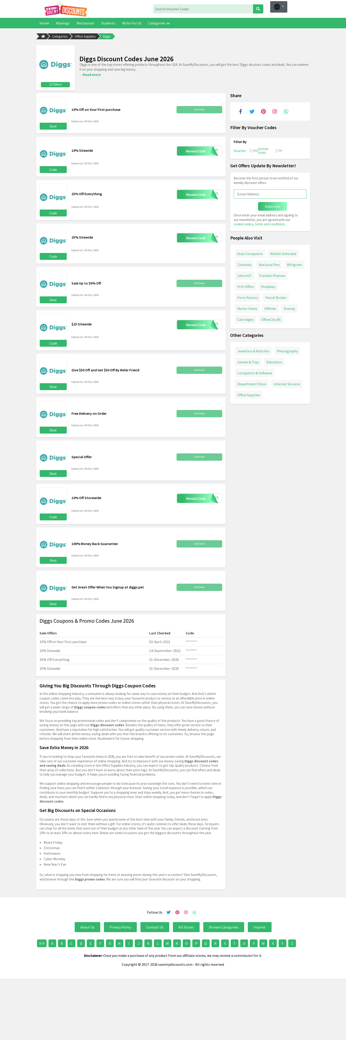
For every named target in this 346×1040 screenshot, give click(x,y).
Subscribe (272, 205)
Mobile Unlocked (283, 252)
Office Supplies (85, 36)
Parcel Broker (276, 296)
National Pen (269, 263)
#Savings (63, 23)
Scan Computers (250, 252)
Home (44, 23)
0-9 (41, 942)
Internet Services (287, 382)
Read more (92, 73)
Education (274, 360)
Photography (287, 349)
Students (108, 23)
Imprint (260, 925)
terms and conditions (270, 223)
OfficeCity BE (271, 318)
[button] (278, 7)
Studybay (268, 285)
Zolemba (244, 263)
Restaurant (85, 23)
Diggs (107, 36)
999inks (270, 307)
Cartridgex (245, 318)
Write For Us (131, 23)
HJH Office (245, 285)
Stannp (289, 307)
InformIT (244, 274)
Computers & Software (254, 371)
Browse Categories (223, 925)
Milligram (294, 263)
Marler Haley (247, 307)
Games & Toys (248, 360)
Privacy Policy (120, 925)
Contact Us (155, 925)
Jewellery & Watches (253, 349)
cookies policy (243, 223)
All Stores (186, 925)
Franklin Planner (272, 274)
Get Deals (199, 108)
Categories (159, 23)
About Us (87, 925)
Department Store (251, 382)
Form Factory (247, 296)
